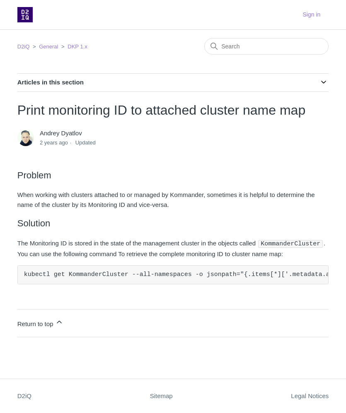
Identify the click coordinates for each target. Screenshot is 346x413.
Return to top (40, 322)
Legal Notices (310, 395)
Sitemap (161, 395)
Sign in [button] (311, 14)
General (48, 46)
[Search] (266, 46)
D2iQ (23, 46)
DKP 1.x (77, 46)
